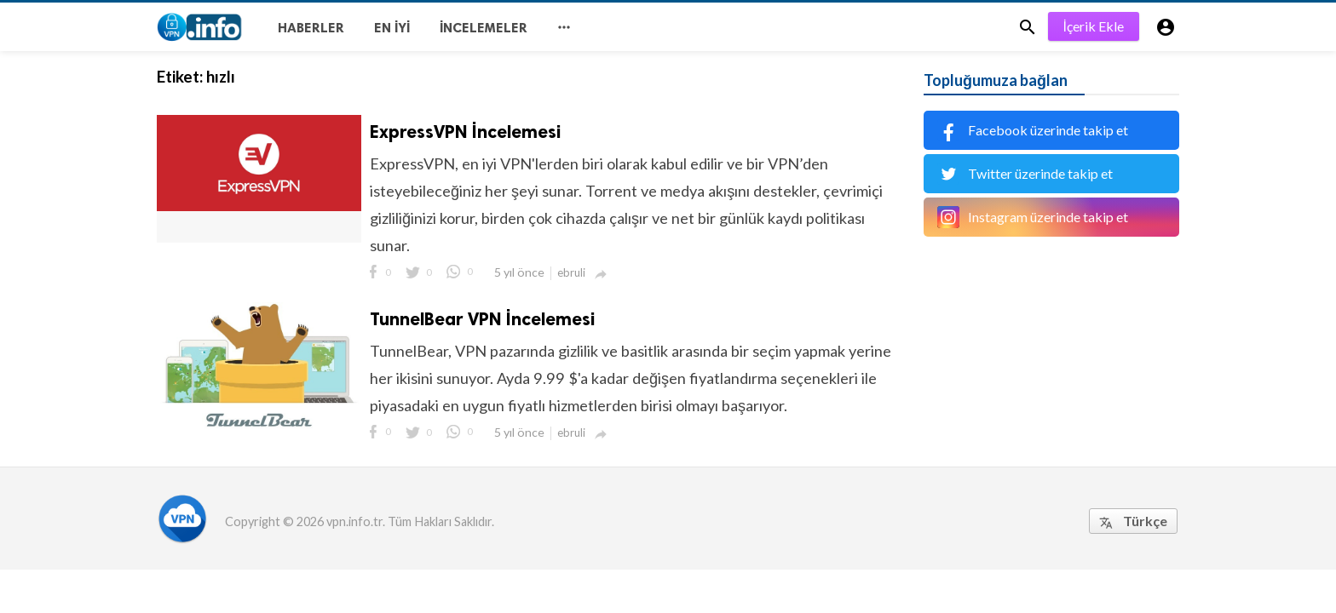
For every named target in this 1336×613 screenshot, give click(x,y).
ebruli (571, 272)
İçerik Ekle (1093, 26)
